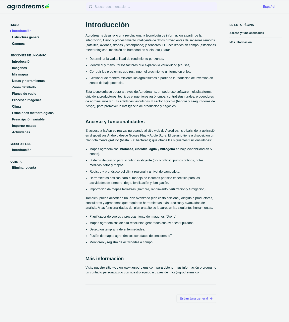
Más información (240, 42)
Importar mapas (24, 125)
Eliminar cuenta (24, 167)
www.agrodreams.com (139, 267)
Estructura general (26, 37)
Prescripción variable (28, 119)
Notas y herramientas (28, 81)
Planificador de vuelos (105, 216)
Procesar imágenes (27, 100)
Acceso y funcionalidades (246, 33)
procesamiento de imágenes (144, 216)
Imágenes (19, 68)
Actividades (21, 132)
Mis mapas (20, 74)
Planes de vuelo (24, 93)
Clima (16, 106)
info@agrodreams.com (185, 272)
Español (269, 6)
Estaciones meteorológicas (33, 113)
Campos (18, 43)
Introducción (22, 31)
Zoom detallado (24, 87)
